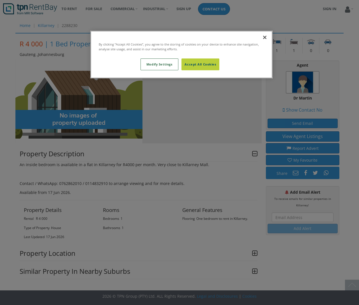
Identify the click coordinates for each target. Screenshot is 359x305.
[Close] (265, 37)
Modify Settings (159, 64)
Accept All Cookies (200, 64)
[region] (181, 54)
